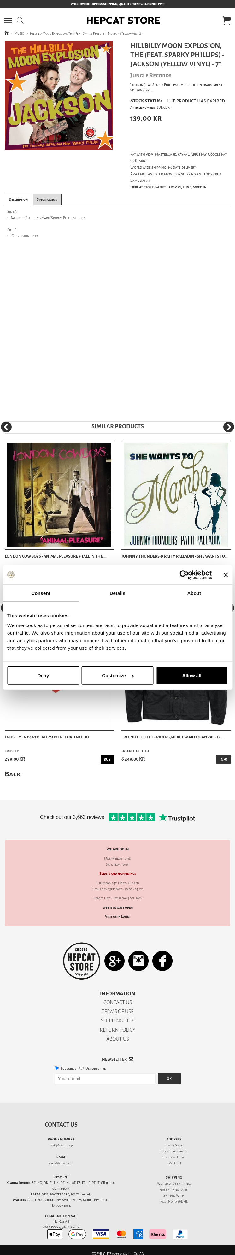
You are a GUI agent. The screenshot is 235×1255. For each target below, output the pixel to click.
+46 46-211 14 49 (61, 1145)
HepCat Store (174, 1145)
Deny (43, 675)
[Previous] (6, 427)
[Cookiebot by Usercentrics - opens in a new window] (184, 574)
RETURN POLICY (117, 1030)
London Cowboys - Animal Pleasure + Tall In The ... (55, 556)
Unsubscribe (95, 1068)
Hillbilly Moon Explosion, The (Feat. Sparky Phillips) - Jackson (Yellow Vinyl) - (86, 34)
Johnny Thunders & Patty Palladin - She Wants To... (174, 556)
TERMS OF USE (117, 1011)
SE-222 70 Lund (173, 1157)
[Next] (228, 427)
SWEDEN (174, 1163)
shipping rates (176, 1189)
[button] (8, 20)
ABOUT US (117, 1039)
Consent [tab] (40, 592)
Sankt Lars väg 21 (174, 1151)
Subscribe (68, 1068)
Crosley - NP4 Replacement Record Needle (47, 737)
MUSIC (19, 34)
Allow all (192, 675)
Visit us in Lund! (117, 916)
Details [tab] (118, 592)
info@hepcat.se (61, 1163)
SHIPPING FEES (117, 1020)
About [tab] (194, 592)
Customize (117, 675)
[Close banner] (225, 574)
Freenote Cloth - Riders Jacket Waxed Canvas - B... (171, 737)
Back (13, 773)
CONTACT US (117, 1002)
